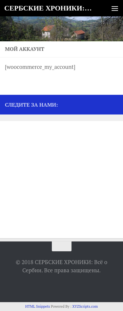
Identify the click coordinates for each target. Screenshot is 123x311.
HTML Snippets (37, 306)
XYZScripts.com (85, 306)
